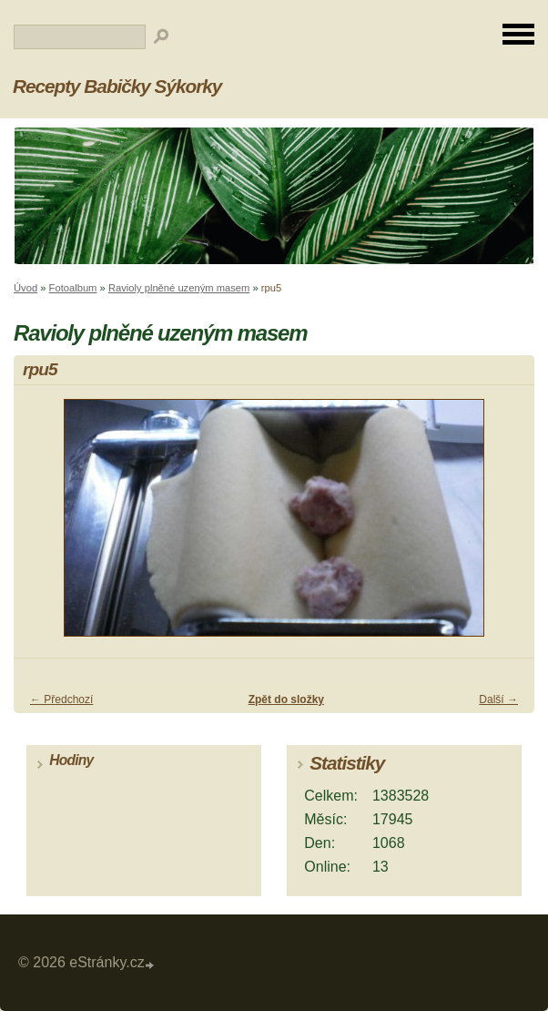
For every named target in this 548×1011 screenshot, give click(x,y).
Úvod (25, 287)
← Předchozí (61, 699)
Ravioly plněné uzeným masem (178, 287)
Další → (498, 699)
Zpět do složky (286, 699)
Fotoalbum (73, 287)
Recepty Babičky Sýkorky (117, 86)
